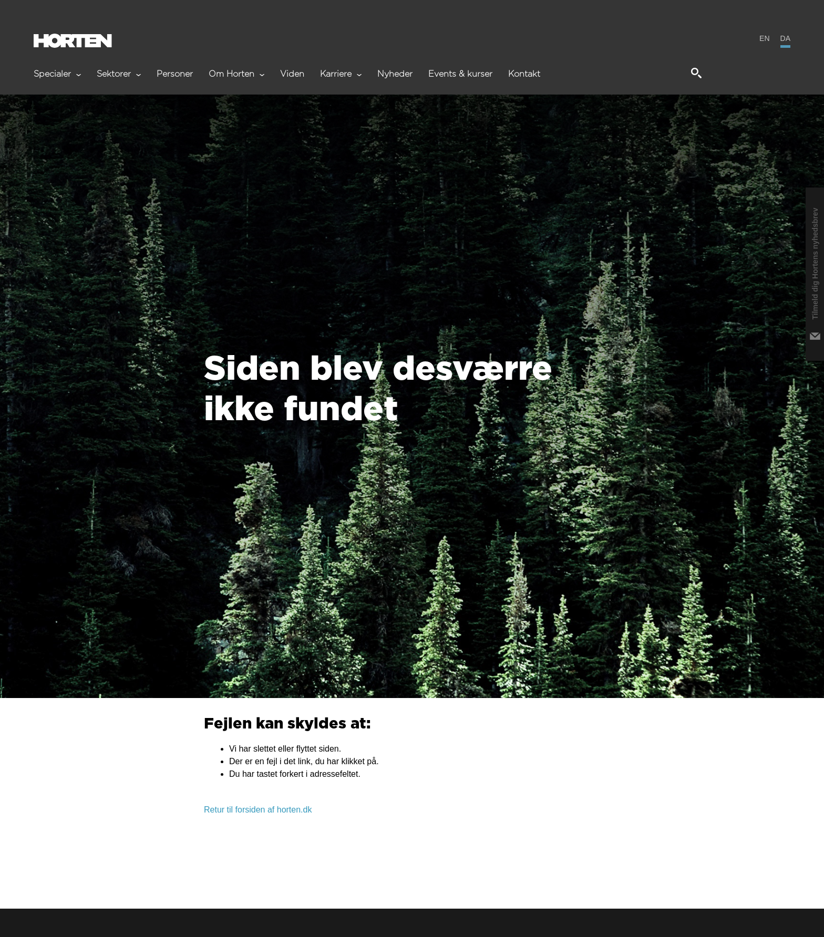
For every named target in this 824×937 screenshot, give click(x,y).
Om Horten (236, 74)
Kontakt (524, 74)
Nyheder (395, 74)
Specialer (57, 74)
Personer (175, 74)
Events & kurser (460, 74)
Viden (292, 74)
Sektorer (119, 74)
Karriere (341, 74)
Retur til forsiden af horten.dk (258, 809)
